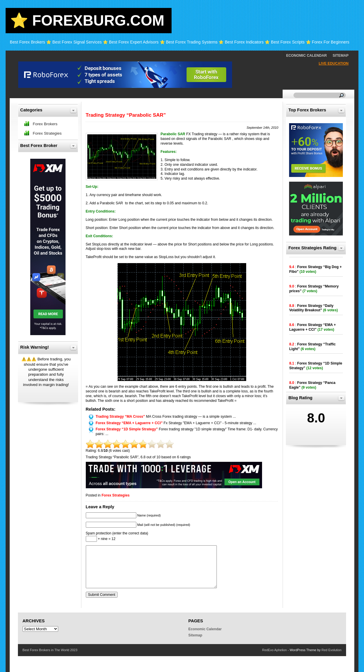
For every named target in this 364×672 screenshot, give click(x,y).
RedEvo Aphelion (274, 650)
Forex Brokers (45, 124)
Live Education (334, 63)
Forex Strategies (116, 495)
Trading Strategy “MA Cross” (120, 416)
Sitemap (340, 56)
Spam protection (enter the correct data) (117, 533)
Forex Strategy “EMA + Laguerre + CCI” (129, 423)
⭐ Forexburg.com (87, 20)
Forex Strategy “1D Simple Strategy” (127, 429)
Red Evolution (331, 650)
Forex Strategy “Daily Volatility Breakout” (311, 308)
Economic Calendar (306, 56)
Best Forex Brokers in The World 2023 (50, 650)
